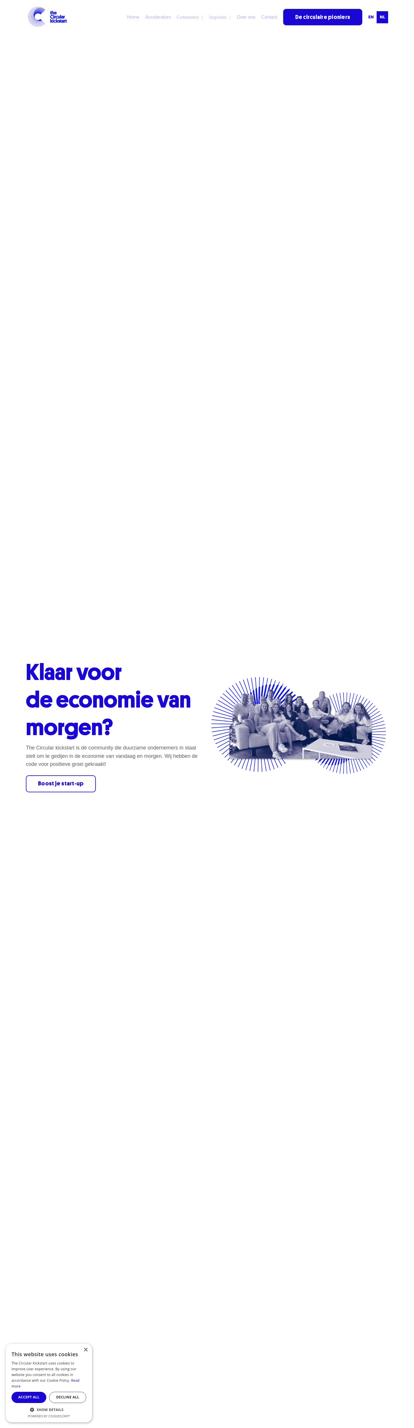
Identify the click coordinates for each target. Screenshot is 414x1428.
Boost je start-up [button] (61, 784)
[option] (371, 17)
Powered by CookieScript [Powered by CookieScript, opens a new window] (49, 1416)
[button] (49, 1409)
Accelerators (159, 17)
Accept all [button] (29, 1397)
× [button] (85, 1350)
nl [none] (382, 17)
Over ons (246, 17)
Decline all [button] (67, 1397)
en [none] (371, 17)
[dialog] (49, 1383)
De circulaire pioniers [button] (322, 17)
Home (134, 17)
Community (191, 17)
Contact (269, 17)
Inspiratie (220, 17)
